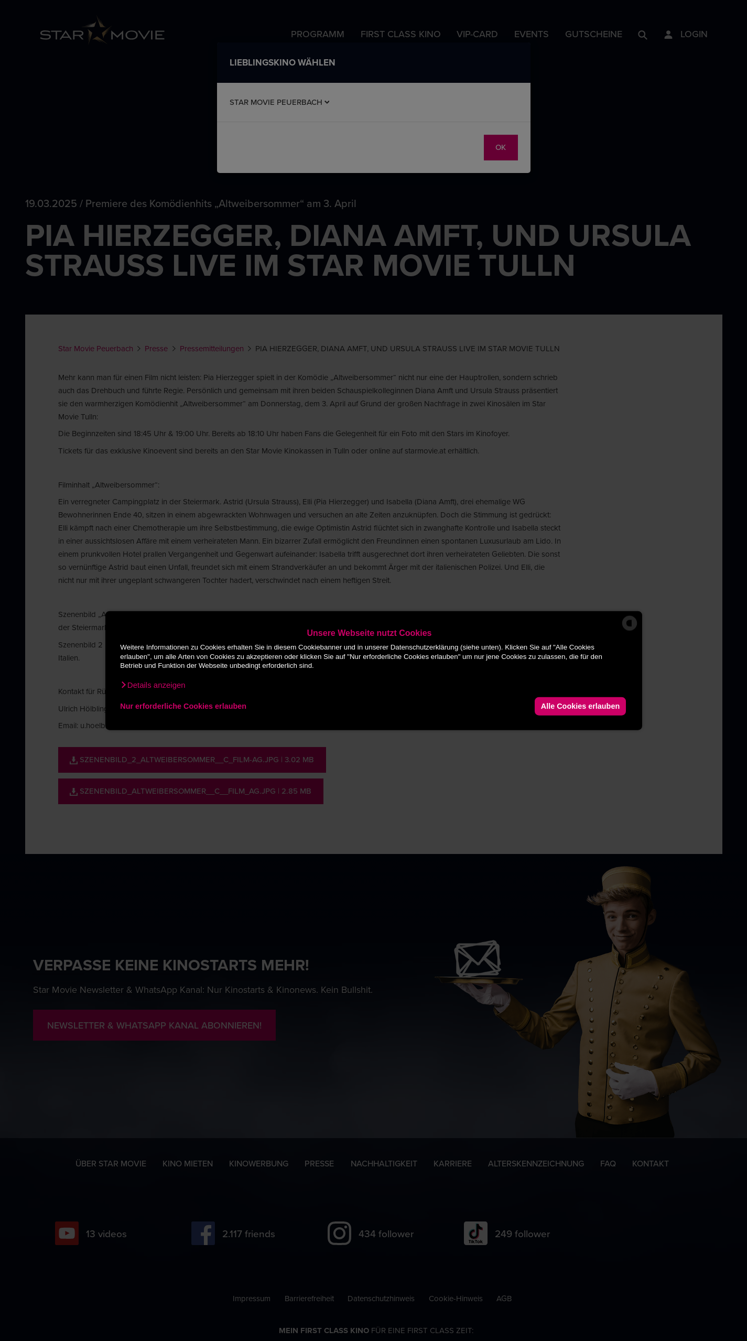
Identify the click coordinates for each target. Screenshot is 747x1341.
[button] (152, 684)
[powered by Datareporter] (629, 630)
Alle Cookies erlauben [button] (580, 706)
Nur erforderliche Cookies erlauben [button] (183, 706)
